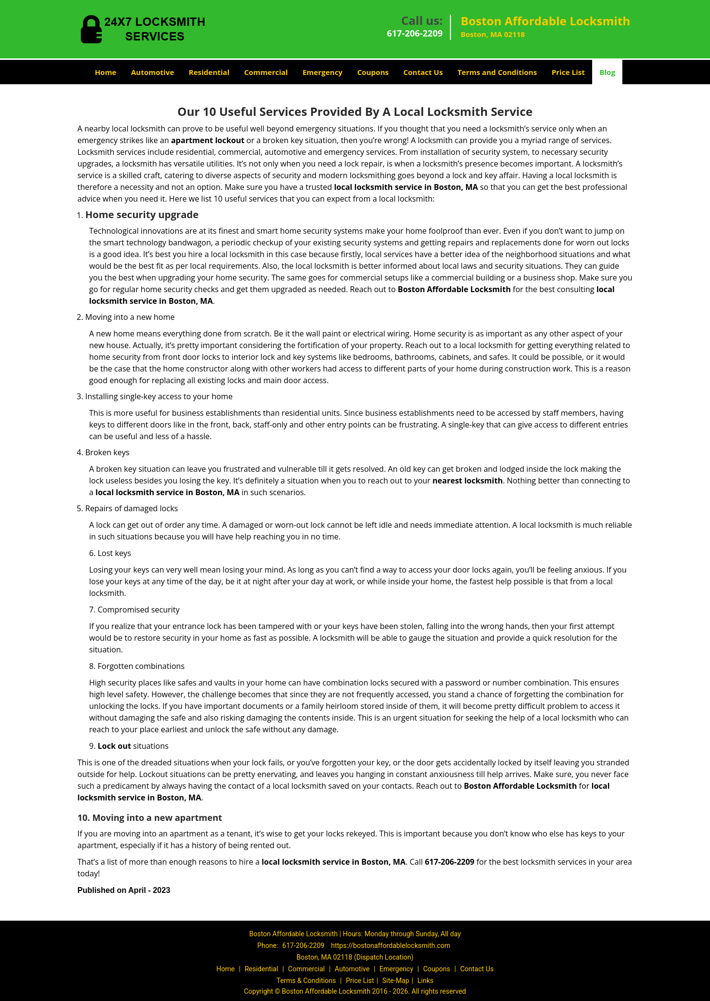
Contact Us (423, 72)
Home (105, 72)
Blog (607, 72)
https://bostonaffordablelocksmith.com (390, 945)
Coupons (373, 72)
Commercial (266, 72)
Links (425, 980)
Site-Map (395, 980)
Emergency (322, 72)
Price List (568, 72)
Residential (209, 72)
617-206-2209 (415, 33)
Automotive (152, 72)
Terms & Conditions (306, 980)
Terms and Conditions (497, 72)
